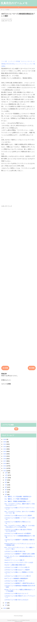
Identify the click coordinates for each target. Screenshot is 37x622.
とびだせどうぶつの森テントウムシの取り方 (16, 567)
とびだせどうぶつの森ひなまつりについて (16, 593)
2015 (5, 465)
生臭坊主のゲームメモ (14, 3)
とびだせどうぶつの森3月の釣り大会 (14, 551)
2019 (5, 456)
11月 (6, 475)
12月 (6, 472)
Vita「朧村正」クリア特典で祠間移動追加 (16, 499)
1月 (6, 605)
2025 (5, 441)
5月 (6, 489)
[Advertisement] (18, 40)
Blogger (21, 615)
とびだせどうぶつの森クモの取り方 (14, 581)
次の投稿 (5, 368)
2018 (5, 458)
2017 (5, 461)
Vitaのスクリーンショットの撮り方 (14, 560)
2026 (5, 439)
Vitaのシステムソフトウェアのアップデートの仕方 (18, 562)
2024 (5, 444)
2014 (5, 468)
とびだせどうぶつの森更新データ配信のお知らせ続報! (19, 553)
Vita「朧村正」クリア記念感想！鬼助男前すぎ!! (17, 496)
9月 (6, 480)
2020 (5, 453)
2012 (5, 608)
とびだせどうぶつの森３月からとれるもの (16, 599)
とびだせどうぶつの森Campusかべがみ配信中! (17, 533)
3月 (6, 494)
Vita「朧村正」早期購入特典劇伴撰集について (17, 501)
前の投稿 (31, 368)
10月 (6, 477)
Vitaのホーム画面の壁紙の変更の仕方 (15, 565)
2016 (5, 463)
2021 (5, 451)
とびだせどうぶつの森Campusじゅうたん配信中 (18, 515)
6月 (6, 487)
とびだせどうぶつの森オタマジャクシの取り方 (17, 576)
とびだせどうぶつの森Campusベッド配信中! (17, 569)
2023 (5, 446)
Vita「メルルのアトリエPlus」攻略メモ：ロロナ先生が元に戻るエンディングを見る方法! (19, 526)
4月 (6, 492)
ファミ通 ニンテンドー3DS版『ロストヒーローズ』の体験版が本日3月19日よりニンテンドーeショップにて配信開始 (18, 64)
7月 (6, 485)
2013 (5, 470)
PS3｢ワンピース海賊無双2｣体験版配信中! (16, 578)
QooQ (21, 621)
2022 (5, 449)
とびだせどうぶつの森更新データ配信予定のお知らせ (19, 583)
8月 (6, 482)
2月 (6, 602)
